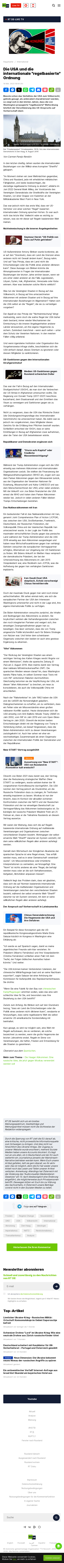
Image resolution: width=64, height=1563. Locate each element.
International (49, 1221)
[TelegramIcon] (24, 1527)
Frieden (8, 1216)
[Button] (56, 1286)
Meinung (32, 1420)
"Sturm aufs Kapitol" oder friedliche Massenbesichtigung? (38, 453)
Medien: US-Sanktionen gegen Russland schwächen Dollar (40, 372)
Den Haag (25, 1226)
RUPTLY (32, 1436)
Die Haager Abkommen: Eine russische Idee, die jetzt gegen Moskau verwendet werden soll (28, 1060)
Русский (21, 1543)
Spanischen (29, 1050)
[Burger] (59, 5)
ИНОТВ (32, 1428)
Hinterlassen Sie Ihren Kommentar (32, 1247)
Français (53, 1543)
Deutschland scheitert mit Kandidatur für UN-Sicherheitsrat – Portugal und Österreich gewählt (30, 1346)
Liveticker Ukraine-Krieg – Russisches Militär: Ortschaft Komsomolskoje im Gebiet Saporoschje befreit (30, 1320)
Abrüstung (10, 1226)
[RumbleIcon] (34, 1527)
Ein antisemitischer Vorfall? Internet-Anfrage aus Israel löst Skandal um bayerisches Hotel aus (30, 1371)
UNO (7, 1221)
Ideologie (41, 1226)
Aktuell (32, 1411)
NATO (26, 1230)
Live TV (16, 5)
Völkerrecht (32, 1221)
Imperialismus (11, 1230)
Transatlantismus (13, 1235)
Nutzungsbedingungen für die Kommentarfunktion (32, 1496)
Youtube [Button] (32, 1399)
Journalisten (32, 1505)
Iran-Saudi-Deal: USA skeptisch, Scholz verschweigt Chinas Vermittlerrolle (41, 581)
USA (18, 1221)
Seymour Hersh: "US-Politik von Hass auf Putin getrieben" (41, 238)
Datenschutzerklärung (32, 1484)
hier (14, 1559)
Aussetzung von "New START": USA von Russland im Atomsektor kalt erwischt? (31, 765)
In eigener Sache (32, 1501)
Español (41, 1543)
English (10, 1543)
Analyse (30, 1235)
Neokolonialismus (44, 1230)
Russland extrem (32, 1462)
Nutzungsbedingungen (32, 1488)
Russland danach (32, 1454)
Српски (34, 1545)
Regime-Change (26, 1216)
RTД (32, 1432)
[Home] (5, 5)
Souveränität (46, 1216)
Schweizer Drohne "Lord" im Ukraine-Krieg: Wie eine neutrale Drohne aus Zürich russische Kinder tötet (31, 1334)
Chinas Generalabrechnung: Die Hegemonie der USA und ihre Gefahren (39, 918)
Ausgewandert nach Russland (32, 1458)
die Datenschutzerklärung (31, 1294)
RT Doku (32, 1466)
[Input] (32, 1286)
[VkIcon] (29, 1527)
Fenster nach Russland (32, 1440)
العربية (31, 1543)
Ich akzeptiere (25, 1294)
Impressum (32, 1480)
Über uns (32, 1492)
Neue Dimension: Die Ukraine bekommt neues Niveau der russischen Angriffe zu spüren (29, 1359)
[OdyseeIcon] (39, 1527)
